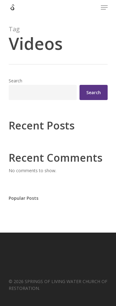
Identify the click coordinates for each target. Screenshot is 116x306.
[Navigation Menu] (104, 7)
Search (15, 81)
